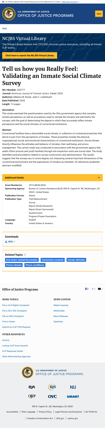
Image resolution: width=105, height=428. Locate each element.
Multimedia (59, 310)
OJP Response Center (12, 351)
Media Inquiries (61, 305)
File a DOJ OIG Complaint (14, 310)
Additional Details (14, 177)
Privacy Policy (45, 412)
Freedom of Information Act (40, 418)
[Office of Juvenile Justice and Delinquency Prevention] (32, 397)
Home (4, 28)
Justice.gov (72, 418)
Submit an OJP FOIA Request (16, 327)
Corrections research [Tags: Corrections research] (53, 259)
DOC (11, 241)
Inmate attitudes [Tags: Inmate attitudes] (76, 259)
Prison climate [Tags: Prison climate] (13, 265)
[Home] (45, 14)
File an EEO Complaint (13, 316)
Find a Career (8, 321)
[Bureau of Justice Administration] (32, 386)
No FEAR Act (91, 412)
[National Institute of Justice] (73, 386)
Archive (5, 340)
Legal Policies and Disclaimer (68, 412)
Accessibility (12, 412)
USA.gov (60, 418)
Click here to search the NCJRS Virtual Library (29, 55)
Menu (99, 14)
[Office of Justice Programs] (9, 14)
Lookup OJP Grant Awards (15, 345)
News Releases (61, 316)
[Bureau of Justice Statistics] (52, 389)
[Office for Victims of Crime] (52, 396)
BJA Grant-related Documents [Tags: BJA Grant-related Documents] (22, 259)
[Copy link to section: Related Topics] (24, 254)
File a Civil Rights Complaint (15, 305)
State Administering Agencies (16, 356)
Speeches (58, 321)
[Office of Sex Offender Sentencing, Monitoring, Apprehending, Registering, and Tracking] (73, 396)
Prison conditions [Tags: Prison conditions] (35, 265)
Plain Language (28, 412)
